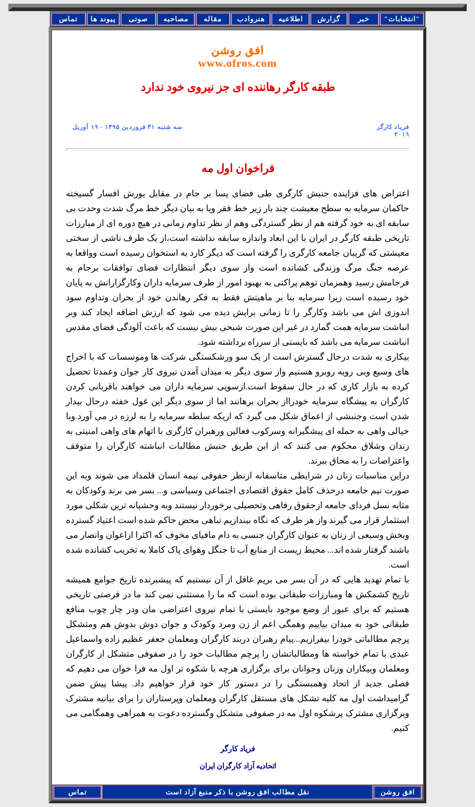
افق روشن (237, 57)
